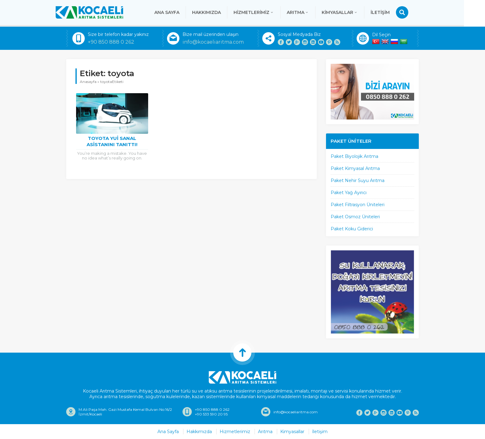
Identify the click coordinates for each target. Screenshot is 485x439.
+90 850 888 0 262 (111, 42)
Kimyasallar (350, 12)
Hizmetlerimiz (264, 12)
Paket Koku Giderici (352, 229)
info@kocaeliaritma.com (213, 42)
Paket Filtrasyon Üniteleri (357, 204)
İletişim (390, 12)
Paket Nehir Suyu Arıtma (357, 180)
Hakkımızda (217, 12)
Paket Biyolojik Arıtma (354, 156)
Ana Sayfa (177, 12)
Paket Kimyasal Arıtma (355, 168)
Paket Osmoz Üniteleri (355, 217)
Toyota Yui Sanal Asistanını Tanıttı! (112, 141)
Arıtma (308, 12)
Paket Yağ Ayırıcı (349, 192)
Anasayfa (88, 81)
